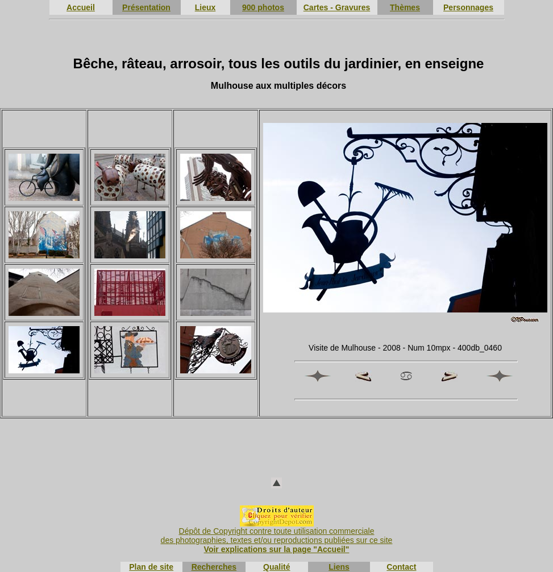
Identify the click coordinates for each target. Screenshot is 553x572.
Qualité (276, 566)
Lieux (205, 7)
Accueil (80, 7)
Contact (401, 566)
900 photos (263, 7)
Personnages (468, 7)
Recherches (214, 566)
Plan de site (151, 566)
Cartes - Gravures (337, 7)
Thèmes (405, 7)
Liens (339, 566)
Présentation (146, 7)
